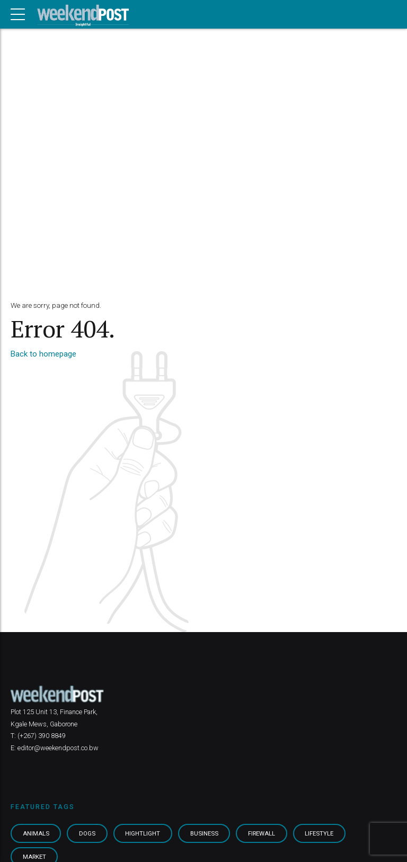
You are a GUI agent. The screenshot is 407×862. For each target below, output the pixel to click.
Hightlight (142, 833)
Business (204, 833)
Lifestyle (319, 833)
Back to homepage (43, 354)
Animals (36, 833)
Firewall (261, 833)
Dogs (87, 833)
